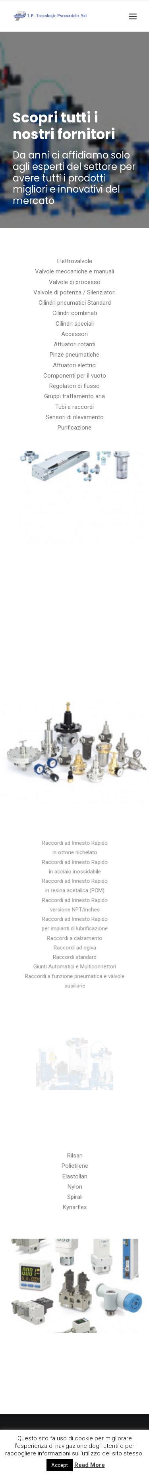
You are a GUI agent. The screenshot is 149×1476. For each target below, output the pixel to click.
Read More (89, 1464)
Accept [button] (59, 1465)
